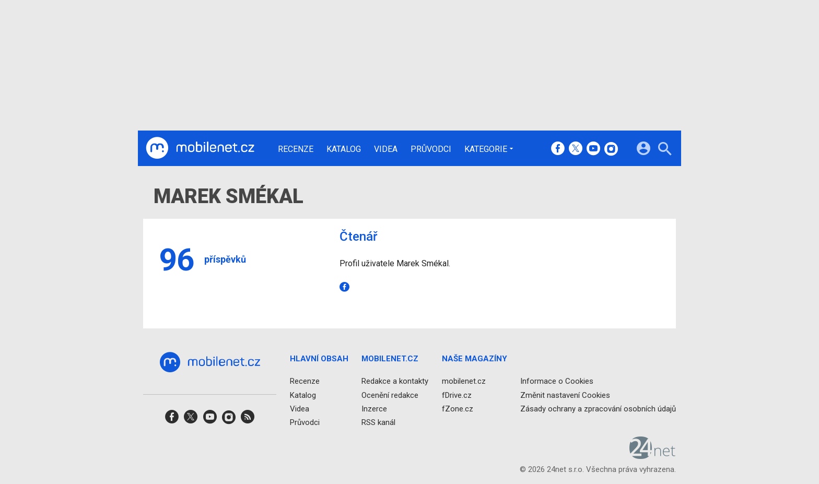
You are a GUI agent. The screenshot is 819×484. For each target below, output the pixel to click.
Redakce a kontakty (394, 381)
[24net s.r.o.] (652, 455)
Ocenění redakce (389, 395)
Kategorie (485, 149)
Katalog (343, 149)
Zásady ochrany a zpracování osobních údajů (598, 409)
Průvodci (431, 149)
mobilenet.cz (464, 381)
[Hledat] (664, 150)
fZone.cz (457, 409)
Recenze (295, 149)
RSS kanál (378, 422)
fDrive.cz (457, 395)
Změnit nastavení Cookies (565, 395)
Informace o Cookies (556, 381)
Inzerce (374, 409)
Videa (385, 149)
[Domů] (200, 148)
